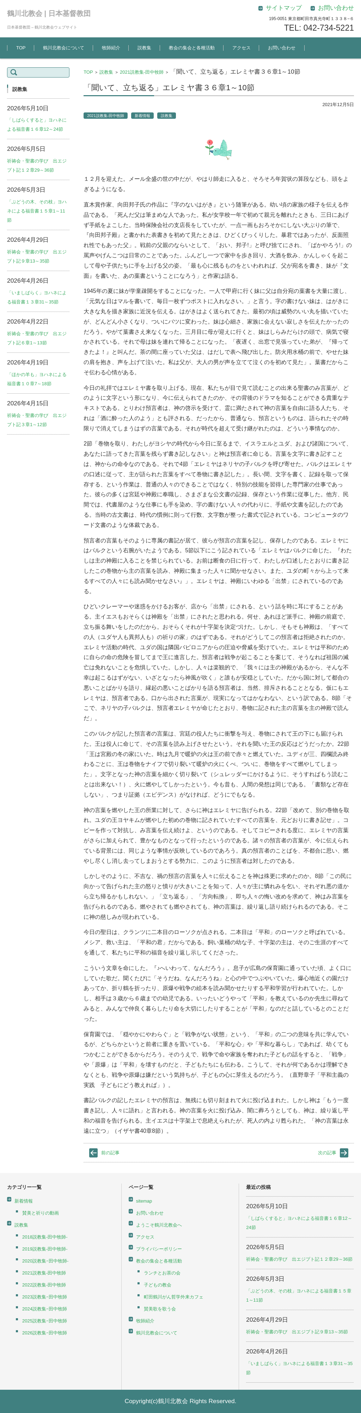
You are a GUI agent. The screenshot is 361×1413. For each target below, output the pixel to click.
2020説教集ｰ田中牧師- (45, 1261)
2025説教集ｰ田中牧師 (44, 1320)
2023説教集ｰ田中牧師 (44, 1297)
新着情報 (142, 115)
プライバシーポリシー (159, 1249)
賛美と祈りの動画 (40, 1213)
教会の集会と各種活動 (192, 47)
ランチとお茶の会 (162, 1273)
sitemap (144, 1201)
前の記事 (110, 1152)
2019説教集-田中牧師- (45, 1249)
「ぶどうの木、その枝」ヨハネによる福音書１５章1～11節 (37, 211)
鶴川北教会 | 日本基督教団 (49, 13)
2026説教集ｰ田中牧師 (44, 1332)
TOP (21, 47)
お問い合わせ (281, 47)
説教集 (144, 47)
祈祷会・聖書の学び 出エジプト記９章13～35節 (297, 1331)
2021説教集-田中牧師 (142, 72)
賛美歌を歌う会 (160, 1308)
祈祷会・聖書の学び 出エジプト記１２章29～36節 (299, 1259)
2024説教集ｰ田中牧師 (44, 1308)
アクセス (241, 47)
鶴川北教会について (63, 47)
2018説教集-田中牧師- (45, 1237)
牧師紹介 (111, 47)
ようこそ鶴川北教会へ (159, 1225)
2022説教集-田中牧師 (44, 1285)
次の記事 (327, 1152)
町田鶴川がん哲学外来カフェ (173, 1297)
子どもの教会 (157, 1285)
